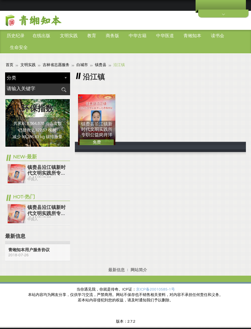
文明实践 (69, 36)
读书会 (217, 36)
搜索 (63, 89)
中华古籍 (138, 36)
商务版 (112, 36)
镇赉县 (100, 65)
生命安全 (19, 47)
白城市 (82, 65)
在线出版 (41, 36)
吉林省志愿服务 (56, 65)
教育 (91, 36)
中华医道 (165, 36)
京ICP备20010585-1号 (155, 289)
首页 (9, 65)
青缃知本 (192, 36)
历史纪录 (16, 36)
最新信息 (116, 269)
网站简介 (139, 269)
